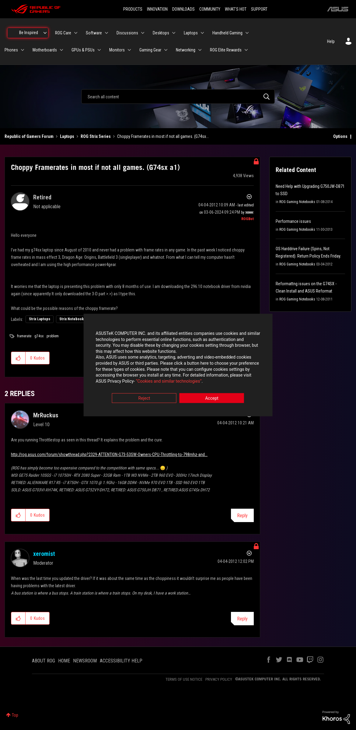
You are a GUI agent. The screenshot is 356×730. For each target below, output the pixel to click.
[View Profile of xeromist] (44, 553)
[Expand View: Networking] (200, 50)
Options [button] (340, 136)
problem (53, 336)
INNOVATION (157, 9)
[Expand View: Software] (106, 33)
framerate (24, 336)
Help (331, 41)
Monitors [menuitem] (117, 49)
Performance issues (293, 221)
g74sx (39, 336)
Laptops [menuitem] (191, 32)
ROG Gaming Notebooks (297, 202)
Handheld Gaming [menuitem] (227, 32)
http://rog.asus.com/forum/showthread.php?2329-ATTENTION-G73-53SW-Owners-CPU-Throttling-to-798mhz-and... (109, 454)
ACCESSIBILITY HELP (121, 661)
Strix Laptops (39, 319)
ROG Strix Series (96, 136)
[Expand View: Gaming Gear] (166, 50)
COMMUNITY (209, 9)
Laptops (67, 136)
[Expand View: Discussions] (143, 33)
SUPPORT (259, 9)
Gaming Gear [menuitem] (150, 49)
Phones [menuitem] (11, 49)
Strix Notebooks (72, 319)
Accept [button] (211, 398)
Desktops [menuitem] (161, 32)
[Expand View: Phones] (22, 50)
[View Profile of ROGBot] (247, 219)
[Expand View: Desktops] (174, 33)
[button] (18, 358)
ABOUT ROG (43, 661)
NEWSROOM (85, 661)
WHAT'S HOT (235, 9)
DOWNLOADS (183, 9)
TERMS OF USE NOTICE (184, 679)
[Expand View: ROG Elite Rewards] (246, 50)
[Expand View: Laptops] (202, 33)
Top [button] (15, 715)
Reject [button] (144, 398)
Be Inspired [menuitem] (28, 32)
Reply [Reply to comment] (242, 515)
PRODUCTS (132, 9)
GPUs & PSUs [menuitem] (83, 49)
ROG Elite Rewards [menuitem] (226, 49)
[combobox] (178, 96)
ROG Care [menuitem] (63, 32)
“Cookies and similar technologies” (138, 381)
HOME (64, 661)
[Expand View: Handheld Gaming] (247, 33)
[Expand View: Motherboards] (61, 50)
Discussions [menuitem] (127, 32)
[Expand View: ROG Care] (76, 33)
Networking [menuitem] (185, 49)
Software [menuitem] (94, 32)
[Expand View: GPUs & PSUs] (99, 50)
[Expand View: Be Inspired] (45, 32)
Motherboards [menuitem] (45, 49)
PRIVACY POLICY (218, 679)
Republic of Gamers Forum (29, 136)
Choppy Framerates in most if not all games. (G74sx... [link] (163, 136)
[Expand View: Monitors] (129, 50)
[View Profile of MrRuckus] (45, 415)
